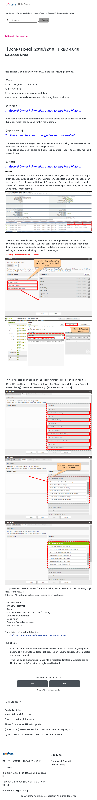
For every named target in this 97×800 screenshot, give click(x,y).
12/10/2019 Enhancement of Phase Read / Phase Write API (37, 635)
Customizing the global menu (19, 719)
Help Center (9, 13)
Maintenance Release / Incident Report (31, 13)
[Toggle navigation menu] (88, 4)
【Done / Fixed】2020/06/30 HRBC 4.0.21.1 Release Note (34, 734)
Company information (62, 761)
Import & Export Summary (18, 714)
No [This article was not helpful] (64, 684)
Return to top (13, 701)
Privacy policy (58, 764)
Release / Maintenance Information (61, 13)
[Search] (23, 20)
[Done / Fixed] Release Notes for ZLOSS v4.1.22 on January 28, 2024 (39, 729)
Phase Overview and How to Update (23, 724)
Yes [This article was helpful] (32, 684)
